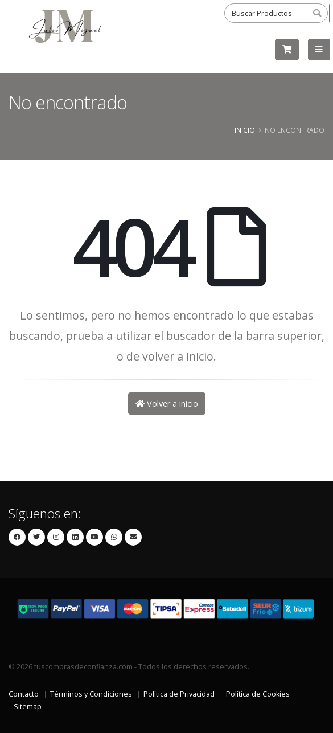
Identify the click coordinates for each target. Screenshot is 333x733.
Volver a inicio (166, 403)
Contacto (24, 694)
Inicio (245, 129)
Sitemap (28, 706)
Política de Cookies (258, 694)
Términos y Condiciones (91, 694)
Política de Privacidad (179, 694)
